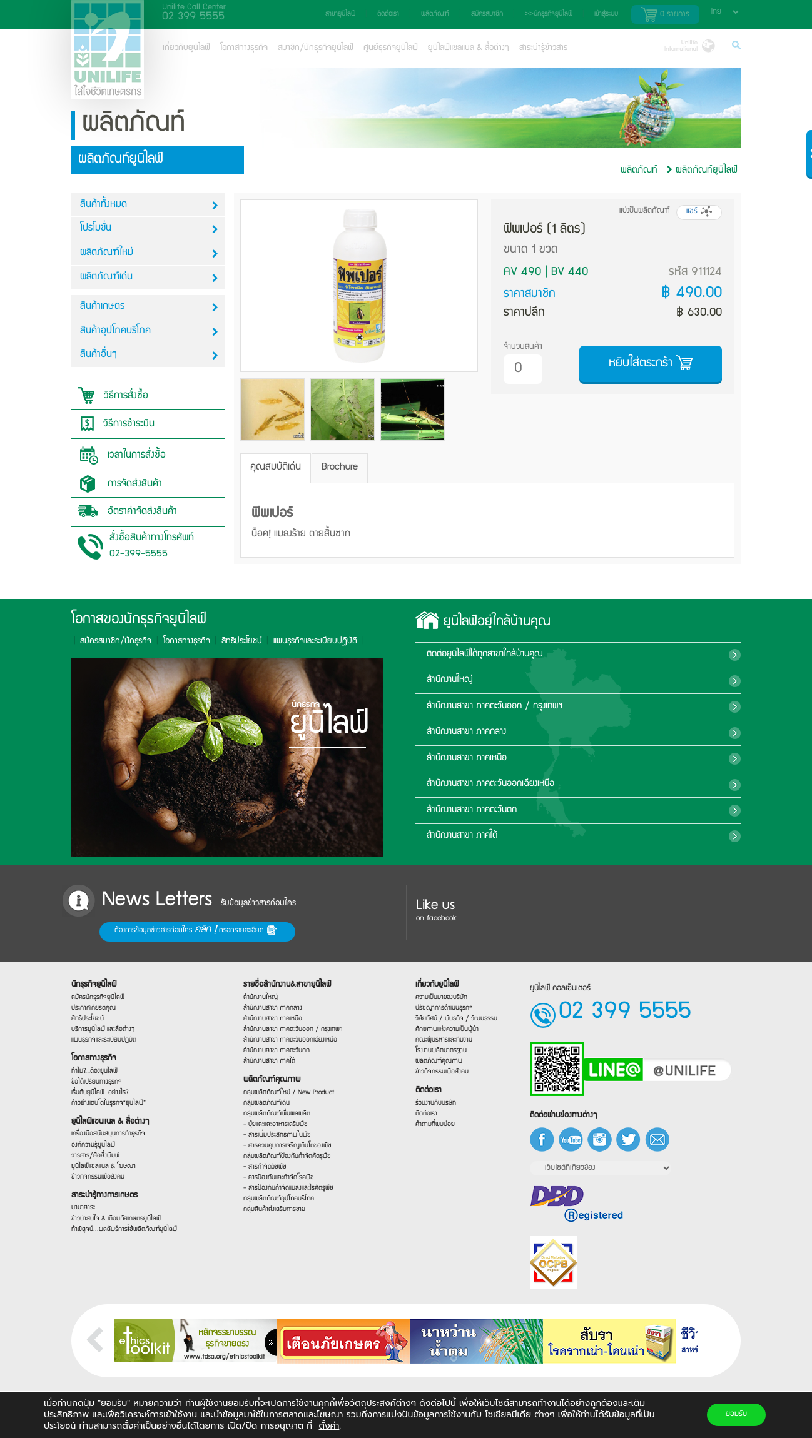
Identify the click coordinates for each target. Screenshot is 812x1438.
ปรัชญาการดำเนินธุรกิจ (444, 1007)
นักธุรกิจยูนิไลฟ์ (92, 978)
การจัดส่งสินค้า (116, 484)
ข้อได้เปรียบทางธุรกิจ (95, 1080)
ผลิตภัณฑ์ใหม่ (149, 253)
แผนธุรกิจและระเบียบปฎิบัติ (159, 641)
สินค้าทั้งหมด (149, 205)
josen (53, 1431)
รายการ (665, 14)
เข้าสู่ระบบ (606, 14)
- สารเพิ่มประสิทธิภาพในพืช (275, 1137)
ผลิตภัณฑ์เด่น (149, 278)
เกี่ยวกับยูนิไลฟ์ (186, 48)
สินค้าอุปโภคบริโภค (149, 331)
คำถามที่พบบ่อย (435, 1126)
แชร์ (699, 211)
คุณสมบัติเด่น (275, 467)
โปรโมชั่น (149, 229)
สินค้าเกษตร (149, 307)
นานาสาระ (81, 1215)
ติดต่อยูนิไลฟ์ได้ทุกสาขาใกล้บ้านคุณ (576, 654)
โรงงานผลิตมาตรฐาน (441, 1051)
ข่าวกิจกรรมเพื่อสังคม (96, 1181)
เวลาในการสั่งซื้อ (118, 455)
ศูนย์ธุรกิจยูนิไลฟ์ (390, 48)
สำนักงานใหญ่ (543, 680)
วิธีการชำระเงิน (113, 424)
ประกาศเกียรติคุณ (92, 1002)
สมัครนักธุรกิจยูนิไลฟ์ (96, 991)
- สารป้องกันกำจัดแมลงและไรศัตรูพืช (286, 1192)
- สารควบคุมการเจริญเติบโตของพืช (285, 1148)
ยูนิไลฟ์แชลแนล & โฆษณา (102, 1169)
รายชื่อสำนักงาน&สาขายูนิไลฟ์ (285, 981)
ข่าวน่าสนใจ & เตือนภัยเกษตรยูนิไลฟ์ (114, 1223)
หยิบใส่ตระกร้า (651, 362)
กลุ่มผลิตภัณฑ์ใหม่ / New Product (286, 1092)
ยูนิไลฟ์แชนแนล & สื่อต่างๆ (108, 1123)
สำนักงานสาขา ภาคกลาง (565, 732)
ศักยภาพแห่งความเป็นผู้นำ (446, 1029)
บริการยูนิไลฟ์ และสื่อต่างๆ (101, 1025)
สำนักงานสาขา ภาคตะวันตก (577, 810)
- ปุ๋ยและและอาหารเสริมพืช (274, 1126)
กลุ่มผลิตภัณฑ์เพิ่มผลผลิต (275, 1115)
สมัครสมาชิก (487, 14)
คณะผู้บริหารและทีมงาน (443, 1040)
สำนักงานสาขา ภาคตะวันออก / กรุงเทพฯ (591, 706)
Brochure (340, 467)
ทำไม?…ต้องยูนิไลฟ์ (93, 1069)
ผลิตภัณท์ (639, 170)
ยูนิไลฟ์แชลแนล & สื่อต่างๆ (468, 48)
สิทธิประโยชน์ (85, 641)
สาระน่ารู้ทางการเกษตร (103, 1200)
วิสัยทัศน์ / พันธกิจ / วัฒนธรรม (455, 1018)
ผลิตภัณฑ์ (435, 14)
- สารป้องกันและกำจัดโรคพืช (277, 1181)
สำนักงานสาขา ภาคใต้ (570, 836)
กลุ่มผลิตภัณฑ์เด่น (265, 1103)
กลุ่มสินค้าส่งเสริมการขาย (273, 1216)
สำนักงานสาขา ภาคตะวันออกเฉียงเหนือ (594, 784)
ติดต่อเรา (388, 14)
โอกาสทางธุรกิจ (244, 48)
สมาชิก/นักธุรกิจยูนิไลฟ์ (315, 48)
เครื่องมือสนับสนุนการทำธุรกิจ (106, 1136)
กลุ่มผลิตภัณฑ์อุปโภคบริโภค (277, 1204)
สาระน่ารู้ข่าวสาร (543, 48)
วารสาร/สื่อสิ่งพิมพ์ (93, 1158)
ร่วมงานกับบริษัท (436, 1105)
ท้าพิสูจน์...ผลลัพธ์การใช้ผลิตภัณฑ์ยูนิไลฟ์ (121, 1233)
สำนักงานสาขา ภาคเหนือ (567, 758)
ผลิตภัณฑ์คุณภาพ (270, 1079)
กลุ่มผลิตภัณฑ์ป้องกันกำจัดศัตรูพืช (285, 1159)
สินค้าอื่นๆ (149, 355)
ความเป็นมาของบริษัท (441, 996)
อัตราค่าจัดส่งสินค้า (124, 511)
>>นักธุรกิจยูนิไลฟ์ (548, 14)
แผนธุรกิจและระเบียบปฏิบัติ (102, 1037)
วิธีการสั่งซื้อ (109, 395)
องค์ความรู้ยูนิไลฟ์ (91, 1148)
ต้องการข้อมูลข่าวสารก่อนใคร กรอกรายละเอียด (112, 931)
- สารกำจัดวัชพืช (263, 1171)
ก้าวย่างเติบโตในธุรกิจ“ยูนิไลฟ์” (107, 1103)
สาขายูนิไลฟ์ (340, 14)
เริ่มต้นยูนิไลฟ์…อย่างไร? (98, 1092)
